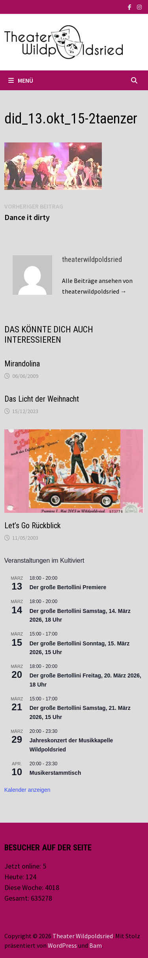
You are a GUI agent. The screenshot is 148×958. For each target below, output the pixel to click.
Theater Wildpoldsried (82, 936)
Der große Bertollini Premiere (68, 587)
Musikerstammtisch (55, 773)
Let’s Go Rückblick (32, 525)
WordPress (62, 945)
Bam (95, 945)
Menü (20, 80)
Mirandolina (22, 363)
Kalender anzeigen (27, 790)
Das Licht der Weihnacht (41, 399)
